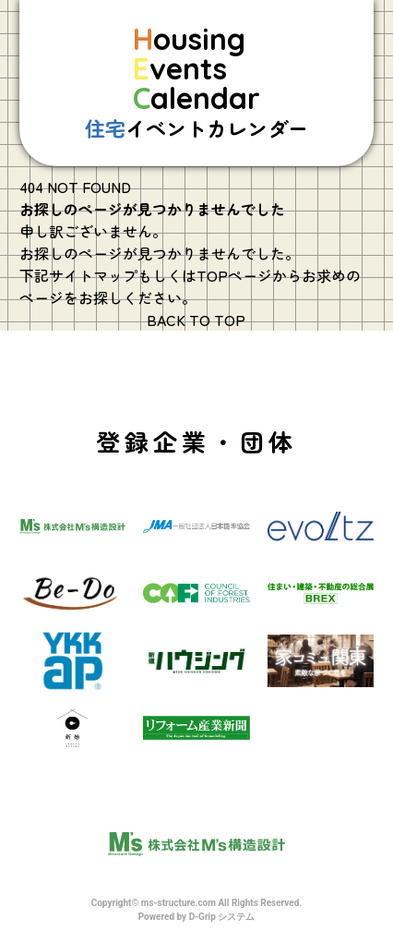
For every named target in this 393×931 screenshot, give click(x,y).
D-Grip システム (222, 917)
